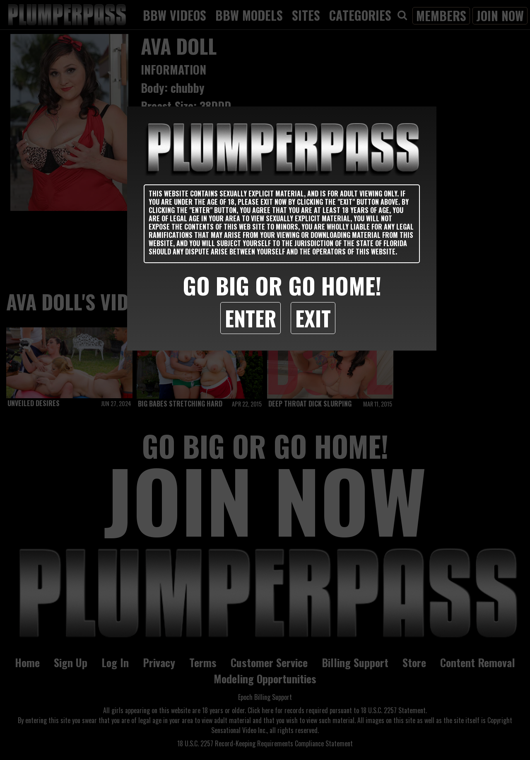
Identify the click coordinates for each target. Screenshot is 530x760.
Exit (313, 318)
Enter (250, 318)
